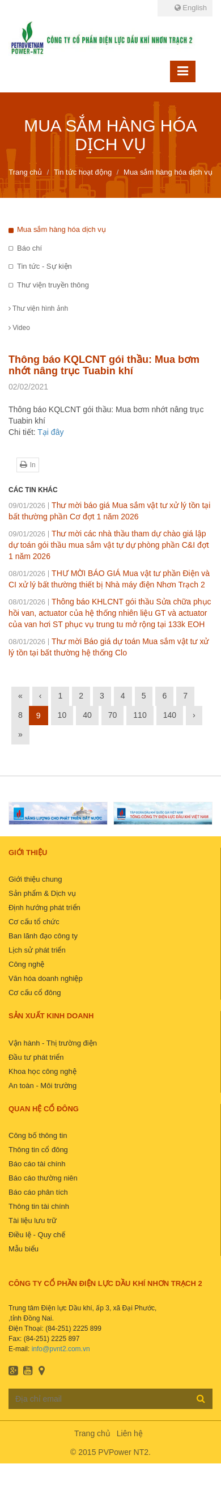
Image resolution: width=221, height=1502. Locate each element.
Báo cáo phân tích (38, 1192)
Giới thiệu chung (35, 879)
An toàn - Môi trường (42, 1085)
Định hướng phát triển (44, 907)
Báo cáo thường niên (43, 1178)
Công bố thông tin (37, 1135)
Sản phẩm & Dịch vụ (42, 893)
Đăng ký (201, 1398)
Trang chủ (92, 1433)
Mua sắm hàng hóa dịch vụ (61, 229)
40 (87, 715)
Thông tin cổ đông (38, 1149)
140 (169, 715)
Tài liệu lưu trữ (32, 1220)
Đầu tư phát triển (35, 1057)
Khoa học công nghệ (42, 1071)
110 (139, 715)
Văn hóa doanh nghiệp (45, 978)
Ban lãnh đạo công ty (43, 936)
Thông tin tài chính (38, 1206)
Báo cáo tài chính (36, 1164)
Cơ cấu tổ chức (34, 921)
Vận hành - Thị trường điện (52, 1043)
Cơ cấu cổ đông (34, 992)
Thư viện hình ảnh (38, 308)
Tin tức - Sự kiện (44, 266)
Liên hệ (130, 1433)
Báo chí (29, 248)
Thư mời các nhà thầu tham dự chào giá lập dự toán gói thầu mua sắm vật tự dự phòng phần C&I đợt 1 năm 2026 (108, 545)
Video (19, 328)
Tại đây (50, 432)
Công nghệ (26, 964)
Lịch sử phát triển (37, 950)
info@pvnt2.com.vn (61, 1349)
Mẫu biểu (23, 1249)
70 (112, 715)
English (191, 7)
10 (62, 715)
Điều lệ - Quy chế (36, 1234)
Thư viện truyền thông (53, 285)
